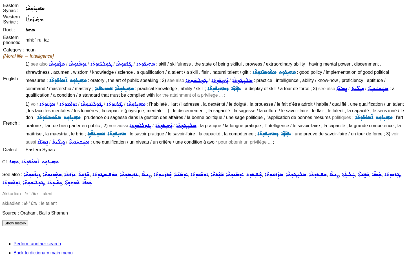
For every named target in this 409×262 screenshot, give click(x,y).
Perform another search (37, 243)
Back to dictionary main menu (43, 252)
